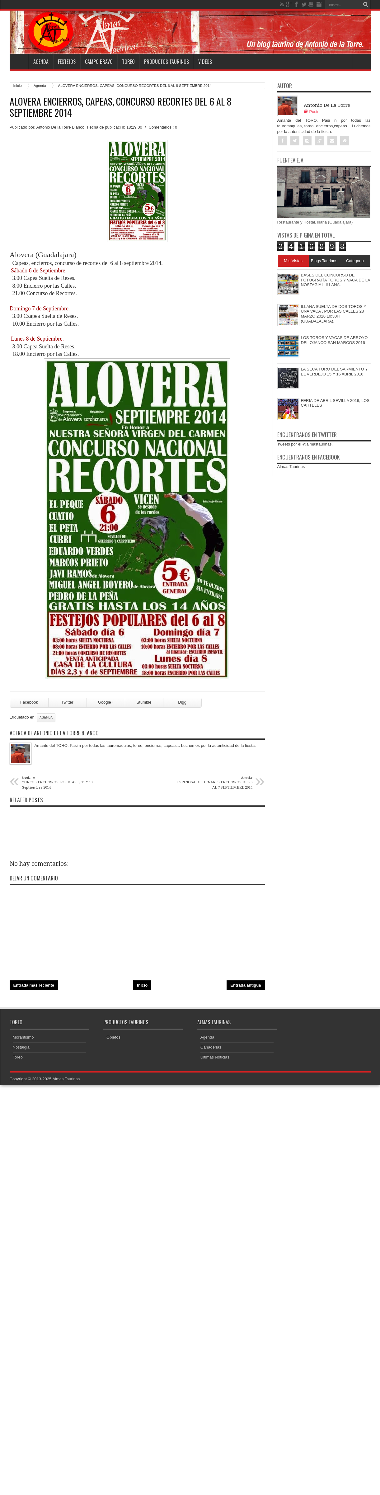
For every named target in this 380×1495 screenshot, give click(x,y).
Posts (312, 111)
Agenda (41, 61)
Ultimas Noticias (214, 1057)
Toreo (128, 61)
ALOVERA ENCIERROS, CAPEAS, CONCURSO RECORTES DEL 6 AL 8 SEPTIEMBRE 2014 (121, 107)
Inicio (17, 85)
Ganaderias (210, 1047)
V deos (205, 61)
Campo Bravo (99, 61)
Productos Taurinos (166, 61)
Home (19, 61)
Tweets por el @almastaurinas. (305, 444)
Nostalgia (21, 1047)
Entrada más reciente (33, 985)
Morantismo (23, 1037)
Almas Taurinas (291, 467)
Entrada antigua (245, 985)
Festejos (67, 61)
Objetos (113, 1037)
